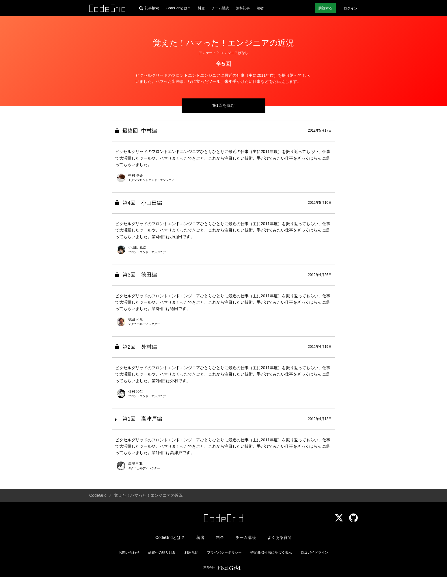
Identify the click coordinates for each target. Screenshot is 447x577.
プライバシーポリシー (224, 552)
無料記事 (243, 8)
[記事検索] (149, 8)
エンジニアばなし (234, 53)
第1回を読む (223, 105)
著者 (260, 8)
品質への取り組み (162, 552)
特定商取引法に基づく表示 (271, 552)
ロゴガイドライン (314, 552)
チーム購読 (220, 8)
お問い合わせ (129, 552)
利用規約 (191, 552)
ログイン (350, 8)
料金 (201, 8)
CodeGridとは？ (178, 8)
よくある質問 (279, 537)
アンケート (207, 53)
